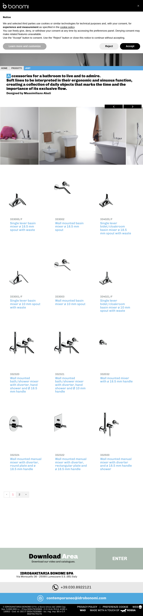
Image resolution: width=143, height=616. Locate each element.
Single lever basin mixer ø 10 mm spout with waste (25, 303)
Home (6, 67)
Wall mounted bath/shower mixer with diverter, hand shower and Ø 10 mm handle (70, 384)
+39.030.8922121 (71, 548)
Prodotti (18, 67)
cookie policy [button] (67, 27)
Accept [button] (130, 46)
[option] (20, 135)
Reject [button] (109, 46)
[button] (138, 6)
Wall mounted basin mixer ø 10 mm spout (70, 301)
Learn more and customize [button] (25, 46)
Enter (118, 519)
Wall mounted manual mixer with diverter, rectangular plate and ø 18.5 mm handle (71, 463)
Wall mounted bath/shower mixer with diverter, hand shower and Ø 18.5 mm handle (24, 384)
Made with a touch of (114, 570)
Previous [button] (112, 106)
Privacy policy (88, 567)
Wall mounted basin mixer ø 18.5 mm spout (69, 226)
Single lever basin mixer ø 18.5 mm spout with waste (23, 226)
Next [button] (131, 106)
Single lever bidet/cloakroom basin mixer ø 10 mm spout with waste (115, 305)
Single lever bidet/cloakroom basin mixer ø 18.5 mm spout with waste (115, 227)
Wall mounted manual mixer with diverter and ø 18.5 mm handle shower (116, 463)
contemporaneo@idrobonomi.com (71, 559)
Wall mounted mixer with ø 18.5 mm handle (116, 379)
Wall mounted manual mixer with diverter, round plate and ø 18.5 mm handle (26, 463)
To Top (71, 582)
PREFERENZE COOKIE (117, 567)
